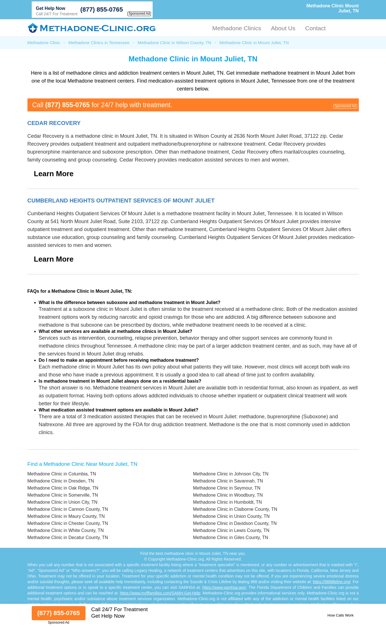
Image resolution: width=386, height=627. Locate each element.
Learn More (54, 173)
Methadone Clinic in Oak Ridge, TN (63, 488)
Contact (315, 28)
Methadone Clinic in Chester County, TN (67, 523)
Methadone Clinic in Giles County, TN (230, 537)
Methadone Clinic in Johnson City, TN (230, 473)
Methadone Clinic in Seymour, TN (227, 488)
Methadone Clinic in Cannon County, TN (67, 509)
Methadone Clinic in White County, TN (65, 530)
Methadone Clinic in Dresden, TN (60, 481)
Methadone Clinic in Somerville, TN (62, 495)
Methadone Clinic (43, 42)
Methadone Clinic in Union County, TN (231, 516)
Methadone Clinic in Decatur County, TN (67, 537)
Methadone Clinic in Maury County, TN (66, 516)
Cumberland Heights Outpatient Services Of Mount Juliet (121, 200)
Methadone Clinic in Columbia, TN (61, 473)
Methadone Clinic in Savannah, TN (228, 481)
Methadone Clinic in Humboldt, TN (227, 502)
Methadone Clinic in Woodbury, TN (228, 495)
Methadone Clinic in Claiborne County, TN (235, 509)
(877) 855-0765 (101, 9)
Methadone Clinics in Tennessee (98, 42)
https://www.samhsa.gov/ (224, 587)
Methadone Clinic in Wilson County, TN (174, 42)
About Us (283, 28)
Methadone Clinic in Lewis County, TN (231, 530)
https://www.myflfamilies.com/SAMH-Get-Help (160, 593)
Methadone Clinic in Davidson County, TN (235, 523)
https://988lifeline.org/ (332, 581)
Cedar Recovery (54, 123)
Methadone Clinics (236, 28)
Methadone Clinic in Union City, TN (62, 502)
